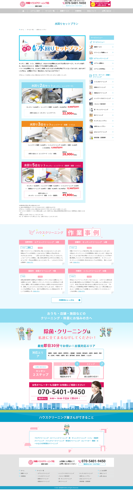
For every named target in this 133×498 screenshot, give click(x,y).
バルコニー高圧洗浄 (64, 476)
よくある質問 (103, 470)
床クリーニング (63, 481)
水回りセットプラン (84, 476)
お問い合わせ (106, 11)
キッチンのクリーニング (86, 473)
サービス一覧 (50, 11)
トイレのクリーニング (44, 476)
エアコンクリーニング (44, 473)
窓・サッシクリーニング (65, 478)
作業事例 (78, 11)
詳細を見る (30, 262)
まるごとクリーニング (85, 478)
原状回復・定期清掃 (84, 481)
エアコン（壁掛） (27, 247)
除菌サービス (64, 11)
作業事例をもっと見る (66, 300)
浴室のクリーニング (43, 478)
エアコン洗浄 (35, 11)
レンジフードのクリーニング (66, 473)
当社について (91, 11)
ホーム (22, 470)
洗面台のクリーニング (44, 481)
